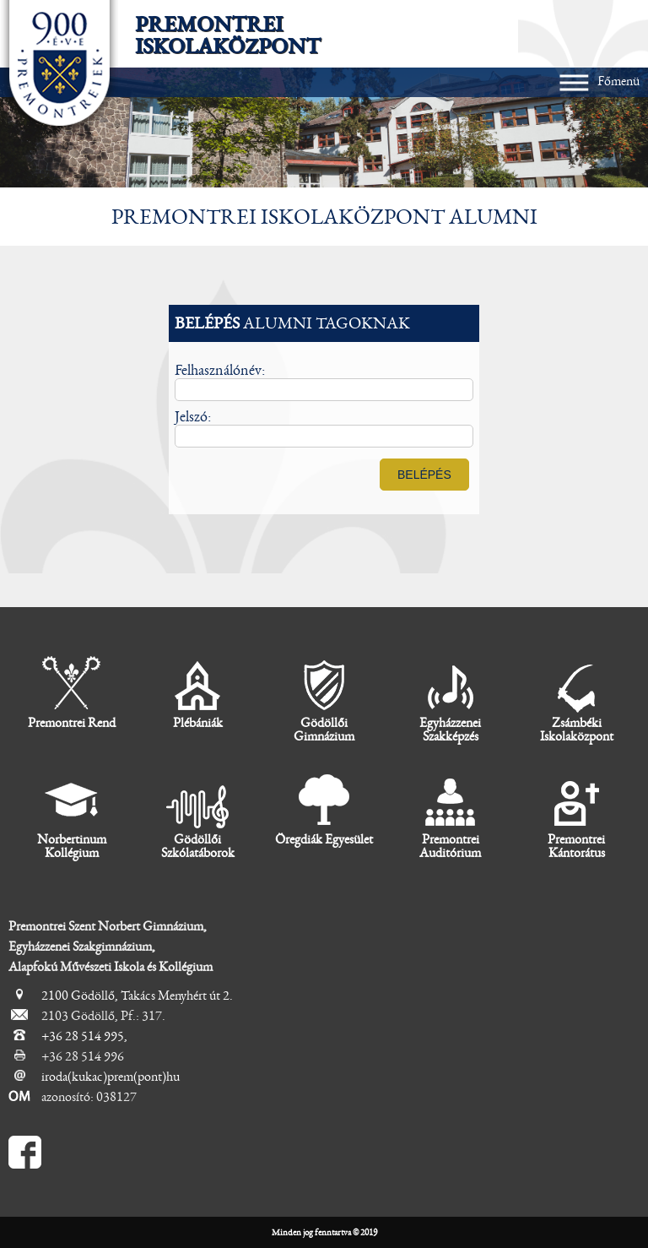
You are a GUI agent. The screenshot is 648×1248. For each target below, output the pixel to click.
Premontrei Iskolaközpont (228, 35)
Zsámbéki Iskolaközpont (576, 699)
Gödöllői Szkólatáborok (198, 816)
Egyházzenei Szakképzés (450, 699)
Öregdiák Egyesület (324, 809)
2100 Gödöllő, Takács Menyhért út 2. (137, 995)
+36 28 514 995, (84, 1036)
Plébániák (198, 693)
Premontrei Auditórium (450, 816)
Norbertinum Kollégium (71, 816)
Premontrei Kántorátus (576, 816)
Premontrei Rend (72, 693)
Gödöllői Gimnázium (324, 699)
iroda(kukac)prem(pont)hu (110, 1076)
